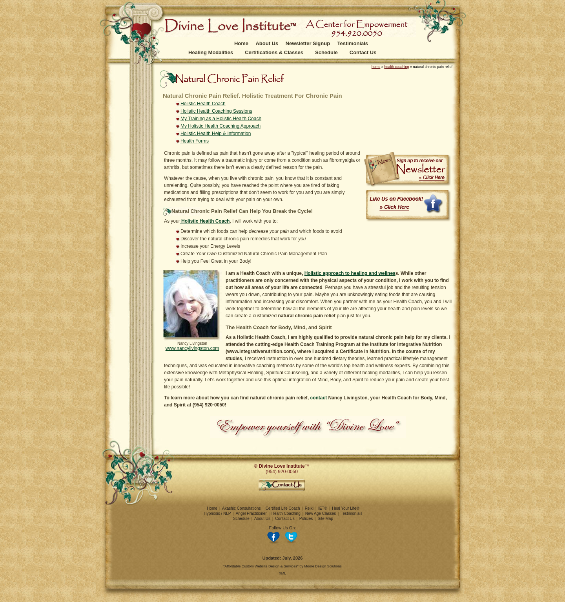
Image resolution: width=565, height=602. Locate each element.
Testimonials (352, 43)
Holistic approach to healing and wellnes (350, 273)
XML (282, 573)
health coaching (396, 67)
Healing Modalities (210, 52)
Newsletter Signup (308, 43)
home (376, 67)
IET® (322, 508)
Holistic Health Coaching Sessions (216, 111)
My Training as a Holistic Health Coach (220, 118)
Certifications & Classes (274, 52)
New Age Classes (320, 513)
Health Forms (194, 141)
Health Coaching (286, 513)
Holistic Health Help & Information (215, 133)
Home (241, 43)
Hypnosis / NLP (217, 513)
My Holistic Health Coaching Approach (220, 126)
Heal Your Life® (345, 508)
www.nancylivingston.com (192, 348)
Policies (306, 518)
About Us (266, 43)
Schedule (326, 52)
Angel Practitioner (251, 513)
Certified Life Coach (283, 508)
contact (318, 398)
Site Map (325, 518)
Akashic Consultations (241, 508)
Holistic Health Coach (203, 103)
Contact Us (363, 52)
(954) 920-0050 (282, 471)
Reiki (309, 508)
